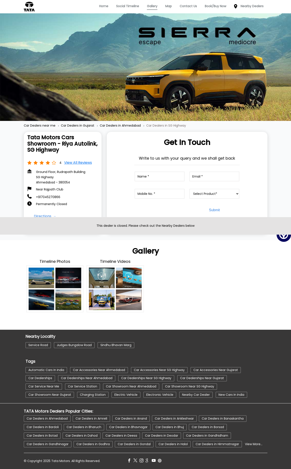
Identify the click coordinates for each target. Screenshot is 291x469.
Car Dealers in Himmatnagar (217, 444)
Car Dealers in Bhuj (169, 427)
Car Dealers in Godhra (93, 444)
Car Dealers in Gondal (134, 444)
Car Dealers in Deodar (161, 435)
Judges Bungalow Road (74, 345)
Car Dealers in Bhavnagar (128, 427)
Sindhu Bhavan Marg (115, 345)
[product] (214, 194)
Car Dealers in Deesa (121, 435)
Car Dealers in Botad (42, 435)
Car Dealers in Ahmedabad (47, 418)
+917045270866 (48, 197)
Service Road (38, 345)
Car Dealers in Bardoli (43, 427)
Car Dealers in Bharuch (84, 427)
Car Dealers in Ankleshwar (174, 418)
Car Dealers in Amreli (91, 418)
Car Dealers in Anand (131, 418)
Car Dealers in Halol (173, 444)
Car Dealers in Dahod (81, 435)
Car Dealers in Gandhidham (207, 435)
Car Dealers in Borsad (208, 427)
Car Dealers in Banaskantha (223, 418)
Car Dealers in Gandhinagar (48, 444)
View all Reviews (78, 162)
